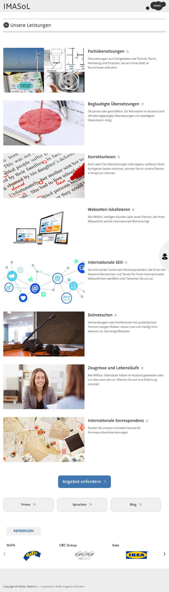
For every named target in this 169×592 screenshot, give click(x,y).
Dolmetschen (100, 315)
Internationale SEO (105, 262)
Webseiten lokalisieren (109, 210)
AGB (58, 586)
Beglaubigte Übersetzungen (113, 104)
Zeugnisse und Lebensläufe (113, 368)
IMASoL (16, 6)
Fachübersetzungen (106, 51)
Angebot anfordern (84, 481)
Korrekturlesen (102, 157)
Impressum (47, 586)
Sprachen (82, 505)
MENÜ (157, 5)
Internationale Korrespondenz (116, 421)
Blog (136, 505)
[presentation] (4, 553)
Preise (28, 505)
